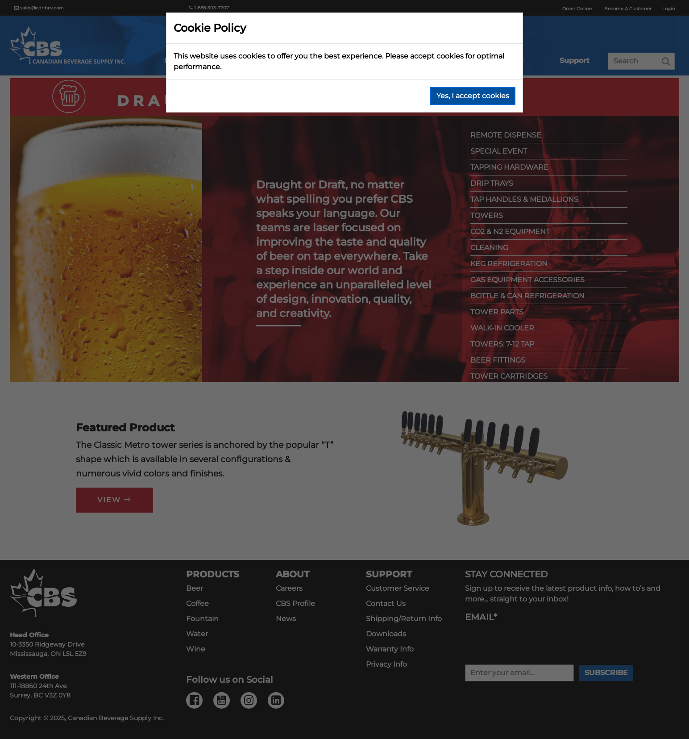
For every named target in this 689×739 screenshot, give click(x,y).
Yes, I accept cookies (472, 96)
